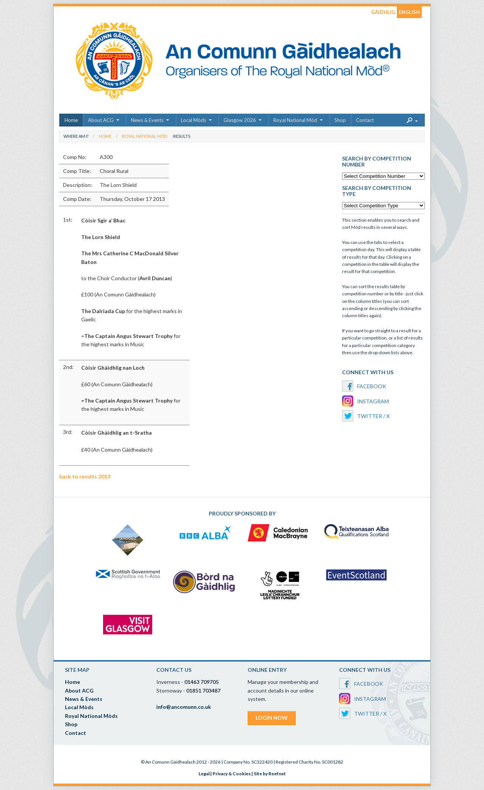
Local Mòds (193, 120)
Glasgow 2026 (240, 120)
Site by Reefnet (270, 773)
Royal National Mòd (295, 120)
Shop (340, 120)
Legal (204, 773)
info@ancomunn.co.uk (183, 707)
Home (71, 120)
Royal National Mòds (91, 716)
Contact (365, 120)
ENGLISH (409, 12)
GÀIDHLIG (383, 12)
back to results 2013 (84, 476)
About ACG (101, 120)
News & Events (147, 120)
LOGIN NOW (272, 717)
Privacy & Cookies (232, 773)
